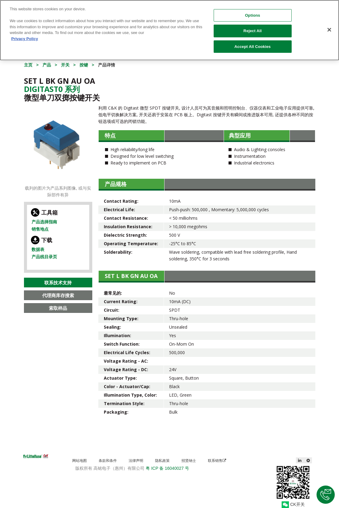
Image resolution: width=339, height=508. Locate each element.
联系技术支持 (58, 282)
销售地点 (40, 229)
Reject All (252, 27)
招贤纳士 (188, 460)
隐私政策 (162, 460)
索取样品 (58, 308)
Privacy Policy (24, 35)
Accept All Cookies (252, 43)
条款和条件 (108, 460)
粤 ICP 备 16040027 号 (167, 468)
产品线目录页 (44, 256)
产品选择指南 (44, 222)
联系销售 (217, 460)
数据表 (38, 249)
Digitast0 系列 (52, 89)
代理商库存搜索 (58, 295)
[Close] (329, 26)
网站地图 (79, 460)
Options (252, 12)
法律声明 (136, 460)
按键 (84, 65)
